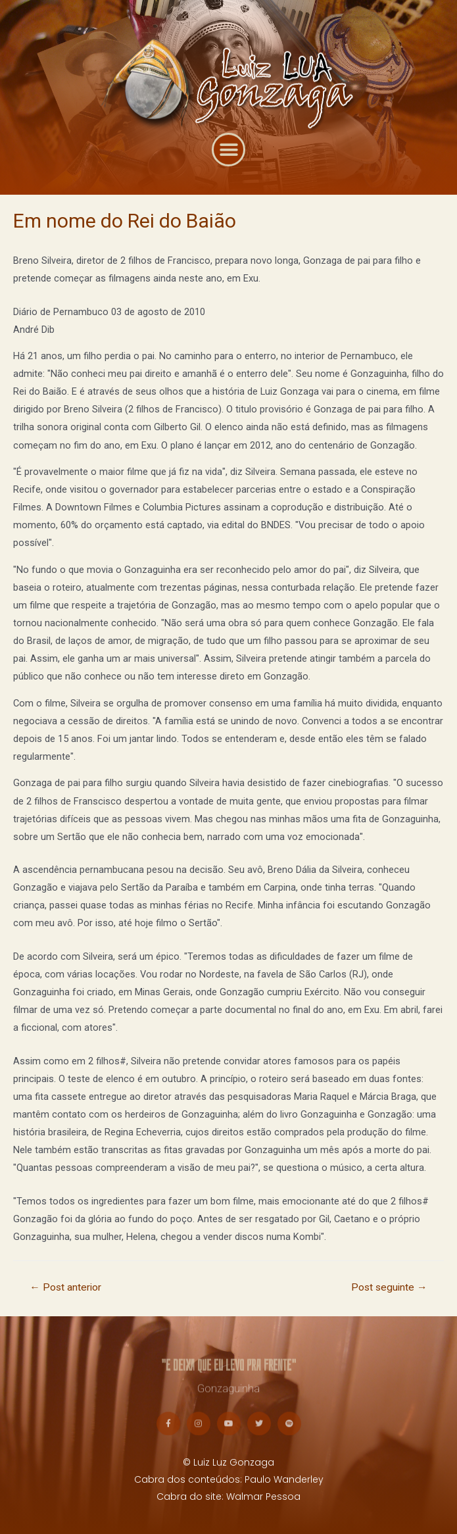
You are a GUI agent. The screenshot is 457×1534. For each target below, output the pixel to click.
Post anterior (65, 1287)
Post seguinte (389, 1287)
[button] (228, 155)
